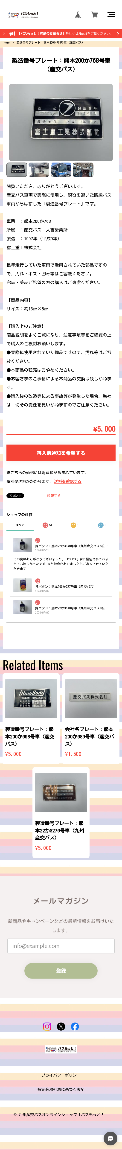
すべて (20, 525)
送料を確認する (67, 481)
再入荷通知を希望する (61, 452)
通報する (54, 495)
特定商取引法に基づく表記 (61, 1089)
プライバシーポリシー (61, 1075)
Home (7, 42)
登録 (61, 970)
